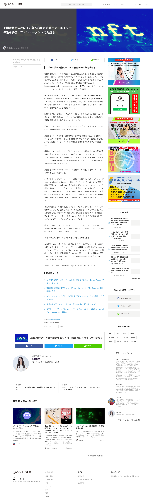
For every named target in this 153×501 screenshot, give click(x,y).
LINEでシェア (125, 314)
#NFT (61, 326)
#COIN (126, 337)
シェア (55, 60)
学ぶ (122, 4)
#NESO (133, 337)
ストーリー (115, 4)
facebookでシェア (126, 298)
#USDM (111, 337)
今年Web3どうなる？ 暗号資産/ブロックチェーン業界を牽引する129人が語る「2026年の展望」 (120, 235)
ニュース (129, 4)
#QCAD (132, 333)
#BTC (111, 333)
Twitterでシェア (126, 306)
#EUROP (133, 341)
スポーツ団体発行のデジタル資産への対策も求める (26, 61)
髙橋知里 (35, 359)
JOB (135, 4)
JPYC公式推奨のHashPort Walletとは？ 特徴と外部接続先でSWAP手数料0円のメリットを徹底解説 (120, 222)
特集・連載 (106, 4)
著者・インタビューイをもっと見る (129, 420)
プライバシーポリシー (85, 479)
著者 (140, 4)
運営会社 (81, 476)
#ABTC (118, 333)
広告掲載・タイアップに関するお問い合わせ (125, 476)
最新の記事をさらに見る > (96, 456)
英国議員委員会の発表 (54, 319)
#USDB (119, 341)
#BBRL (126, 341)
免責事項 (81, 483)
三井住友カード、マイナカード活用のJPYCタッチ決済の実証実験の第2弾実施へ (119, 248)
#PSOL (119, 337)
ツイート (75, 60)
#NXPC (111, 341)
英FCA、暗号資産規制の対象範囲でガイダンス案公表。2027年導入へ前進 (119, 259)
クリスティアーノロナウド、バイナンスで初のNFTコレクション (72, 304)
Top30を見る (136, 279)
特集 (120, 227)
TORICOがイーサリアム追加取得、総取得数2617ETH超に (120, 270)
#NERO (125, 333)
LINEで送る (96, 60)
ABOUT (146, 4)
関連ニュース (17, 67)
